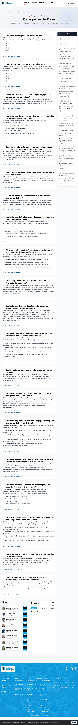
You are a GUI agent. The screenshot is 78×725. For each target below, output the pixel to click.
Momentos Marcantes (45, 709)
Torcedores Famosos (45, 719)
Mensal (43, 616)
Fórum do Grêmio (5, 693)
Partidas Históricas (31, 699)
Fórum (26, 3)
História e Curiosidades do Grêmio (38, 686)
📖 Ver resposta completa (13, 56)
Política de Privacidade (51, 722)
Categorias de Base (31, 709)
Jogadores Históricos (32, 692)
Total (52, 616)
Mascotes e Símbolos (45, 699)
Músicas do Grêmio (19, 702)
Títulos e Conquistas (45, 688)
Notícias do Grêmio (6, 690)
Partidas (43, 3)
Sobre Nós (3, 688)
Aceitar (74, 722)
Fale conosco (4, 703)
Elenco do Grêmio (18, 699)
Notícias (34, 3)
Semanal (34, 616)
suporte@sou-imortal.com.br (61, 699)
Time (54, 3)
